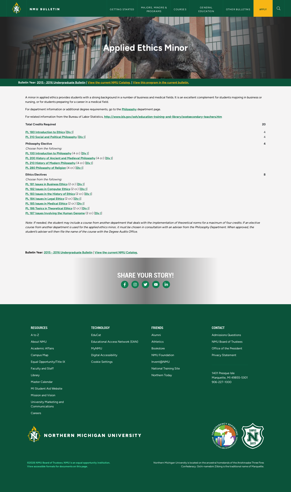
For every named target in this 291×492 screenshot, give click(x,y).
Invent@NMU (160, 362)
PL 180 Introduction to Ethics (45, 132)
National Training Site (165, 368)
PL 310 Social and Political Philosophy (51, 137)
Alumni (156, 335)
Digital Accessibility (104, 355)
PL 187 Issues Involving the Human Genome (55, 213)
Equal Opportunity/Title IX (48, 362)
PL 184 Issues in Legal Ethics (44, 198)
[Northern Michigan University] (16, 8)
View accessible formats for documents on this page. (57, 466)
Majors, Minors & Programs (154, 9)
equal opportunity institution (92, 462)
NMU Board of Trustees (227, 341)
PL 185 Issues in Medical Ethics (46, 203)
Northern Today (161, 375)
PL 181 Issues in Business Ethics (46, 184)
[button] (279, 8)
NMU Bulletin (45, 9)
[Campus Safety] (253, 436)
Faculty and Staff (42, 368)
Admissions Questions (226, 335)
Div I (69, 132)
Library (35, 375)
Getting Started (122, 9)
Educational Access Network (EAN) (114, 341)
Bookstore (158, 348)
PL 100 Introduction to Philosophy (48, 153)
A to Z (35, 335)
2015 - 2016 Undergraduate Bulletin (61, 82)
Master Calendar (42, 382)
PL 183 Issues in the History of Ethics (50, 194)
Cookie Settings (101, 362)
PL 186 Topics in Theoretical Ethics (48, 208)
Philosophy (129, 109)
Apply (263, 9)
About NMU (39, 341)
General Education (206, 9)
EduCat (96, 335)
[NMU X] (145, 284)
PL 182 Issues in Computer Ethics (47, 189)
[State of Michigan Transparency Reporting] (225, 436)
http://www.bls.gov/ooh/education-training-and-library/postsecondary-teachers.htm (163, 116)
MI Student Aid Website (46, 388)
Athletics (157, 341)
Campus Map (39, 355)
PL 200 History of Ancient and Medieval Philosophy (60, 158)
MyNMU (96, 348)
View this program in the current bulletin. (161, 82)
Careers (36, 413)
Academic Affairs (42, 348)
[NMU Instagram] (135, 284)
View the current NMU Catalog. (109, 82)
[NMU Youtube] (156, 284)
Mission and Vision (43, 395)
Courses (180, 9)
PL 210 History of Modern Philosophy (50, 163)
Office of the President (227, 348)
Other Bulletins (238, 9)
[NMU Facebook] (124, 284)
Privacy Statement (224, 355)
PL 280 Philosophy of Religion (45, 168)
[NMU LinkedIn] (166, 284)
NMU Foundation (162, 355)
